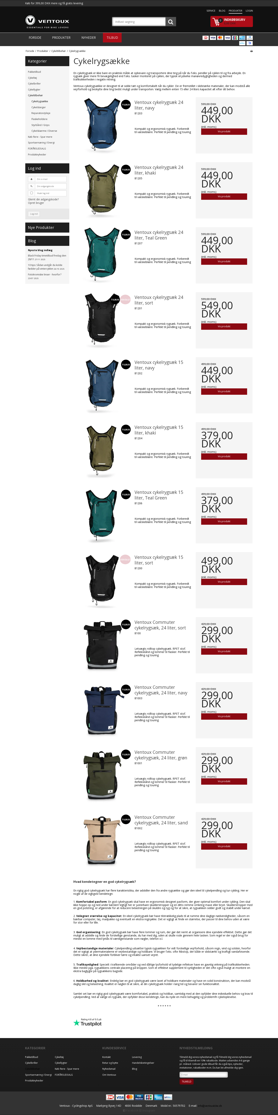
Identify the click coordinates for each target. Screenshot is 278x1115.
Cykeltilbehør (35, 95)
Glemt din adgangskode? (43, 199)
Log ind (34, 214)
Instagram (147, 1110)
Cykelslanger (38, 107)
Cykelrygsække (39, 101)
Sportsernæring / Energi (41, 142)
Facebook (130, 1110)
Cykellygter (34, 89)
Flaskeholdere (39, 119)
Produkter (61, 37)
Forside (35, 37)
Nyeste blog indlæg (40, 250)
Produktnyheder (37, 154)
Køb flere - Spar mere (40, 136)
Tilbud (112, 37)
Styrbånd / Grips (40, 125)
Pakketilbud (34, 71)
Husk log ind (43, 193)
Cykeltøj (32, 77)
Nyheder (88, 37)
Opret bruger (36, 203)
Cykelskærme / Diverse (44, 130)
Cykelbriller (34, 83)
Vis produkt (224, 131)
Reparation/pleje (40, 113)
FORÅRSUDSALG (37, 148)
